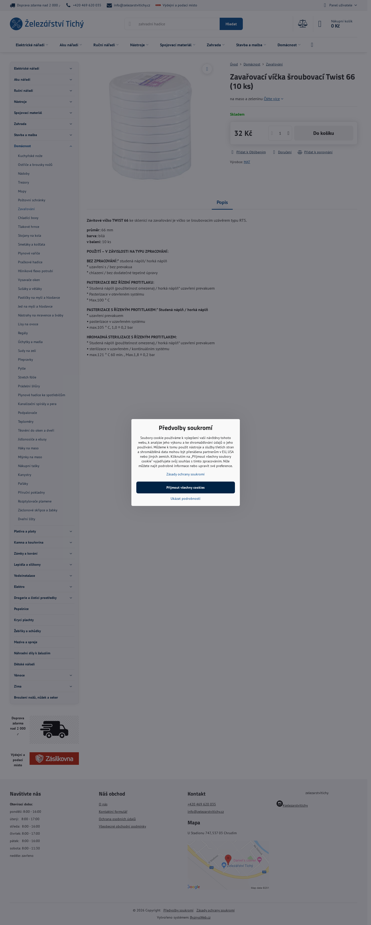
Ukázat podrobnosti (185, 498)
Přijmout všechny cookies (185, 487)
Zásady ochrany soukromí (185, 474)
